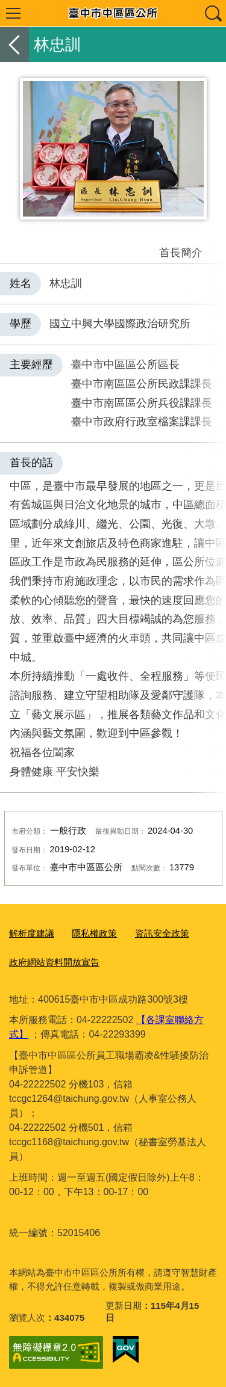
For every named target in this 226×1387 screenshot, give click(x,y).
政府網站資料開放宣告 (54, 962)
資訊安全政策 (162, 933)
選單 (13, 13)
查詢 (212, 13)
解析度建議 (31, 933)
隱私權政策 (94, 933)
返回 (14, 44)
